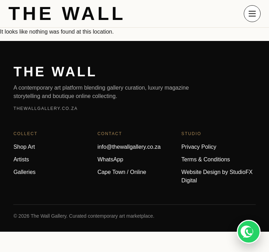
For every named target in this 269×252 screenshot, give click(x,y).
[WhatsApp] (249, 232)
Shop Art (24, 147)
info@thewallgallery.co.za (128, 147)
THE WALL (55, 71)
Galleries (24, 172)
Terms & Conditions (205, 159)
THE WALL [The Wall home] (67, 14)
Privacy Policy (198, 147)
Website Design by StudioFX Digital (217, 176)
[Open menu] (252, 13)
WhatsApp (110, 159)
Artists (21, 159)
